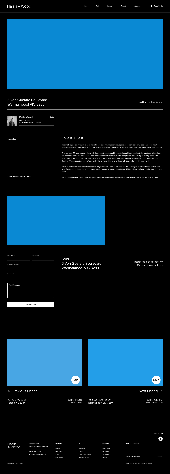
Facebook (105, 454)
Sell (97, 6)
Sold (57, 454)
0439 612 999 (24, 120)
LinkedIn (105, 457)
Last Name (35, 255)
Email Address (12, 274)
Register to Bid (84, 457)
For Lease (58, 451)
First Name (11, 255)
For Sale (58, 449)
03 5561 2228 (34, 444)
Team (81, 451)
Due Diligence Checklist (15, 463)
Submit (160, 456)
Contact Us (106, 449)
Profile (52, 117)
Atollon (150, 463)
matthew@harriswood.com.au (30, 122)
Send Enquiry (31, 304)
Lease (109, 6)
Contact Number (13, 264)
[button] (158, 434)
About (123, 6)
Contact (137, 6)
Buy (86, 6)
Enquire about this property (19, 176)
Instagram (105, 451)
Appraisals (59, 457)
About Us (82, 449)
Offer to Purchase (85, 454)
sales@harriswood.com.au (38, 446)
